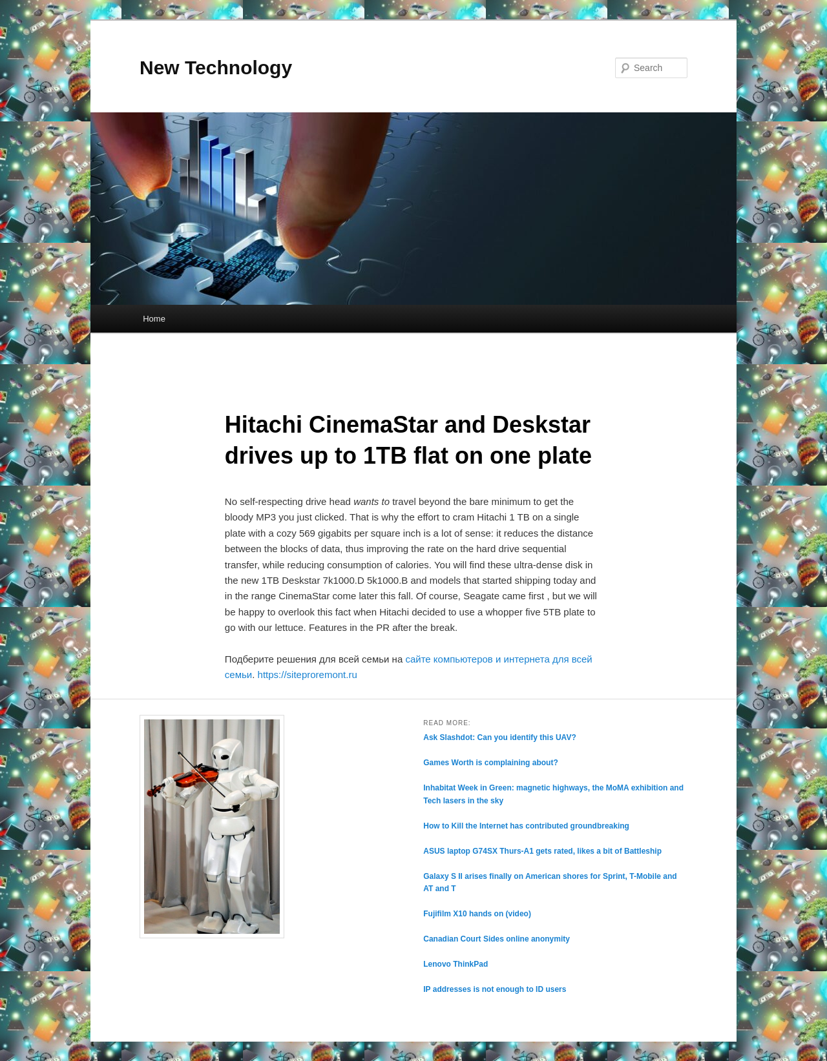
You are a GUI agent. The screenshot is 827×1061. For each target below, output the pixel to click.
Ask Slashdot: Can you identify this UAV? (499, 737)
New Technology (216, 67)
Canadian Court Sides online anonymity (496, 938)
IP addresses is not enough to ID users (494, 989)
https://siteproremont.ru (307, 674)
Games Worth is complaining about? (490, 762)
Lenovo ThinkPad (455, 964)
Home (154, 319)
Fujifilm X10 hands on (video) (477, 913)
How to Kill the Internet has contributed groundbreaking (526, 825)
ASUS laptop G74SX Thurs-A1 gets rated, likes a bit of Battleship (542, 851)
